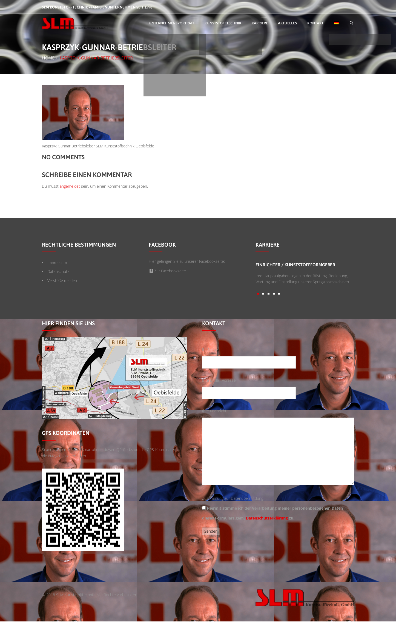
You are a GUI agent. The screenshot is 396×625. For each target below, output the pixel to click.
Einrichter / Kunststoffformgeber (295, 264)
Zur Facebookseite (167, 270)
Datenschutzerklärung (267, 518)
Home (48, 57)
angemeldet (70, 186)
